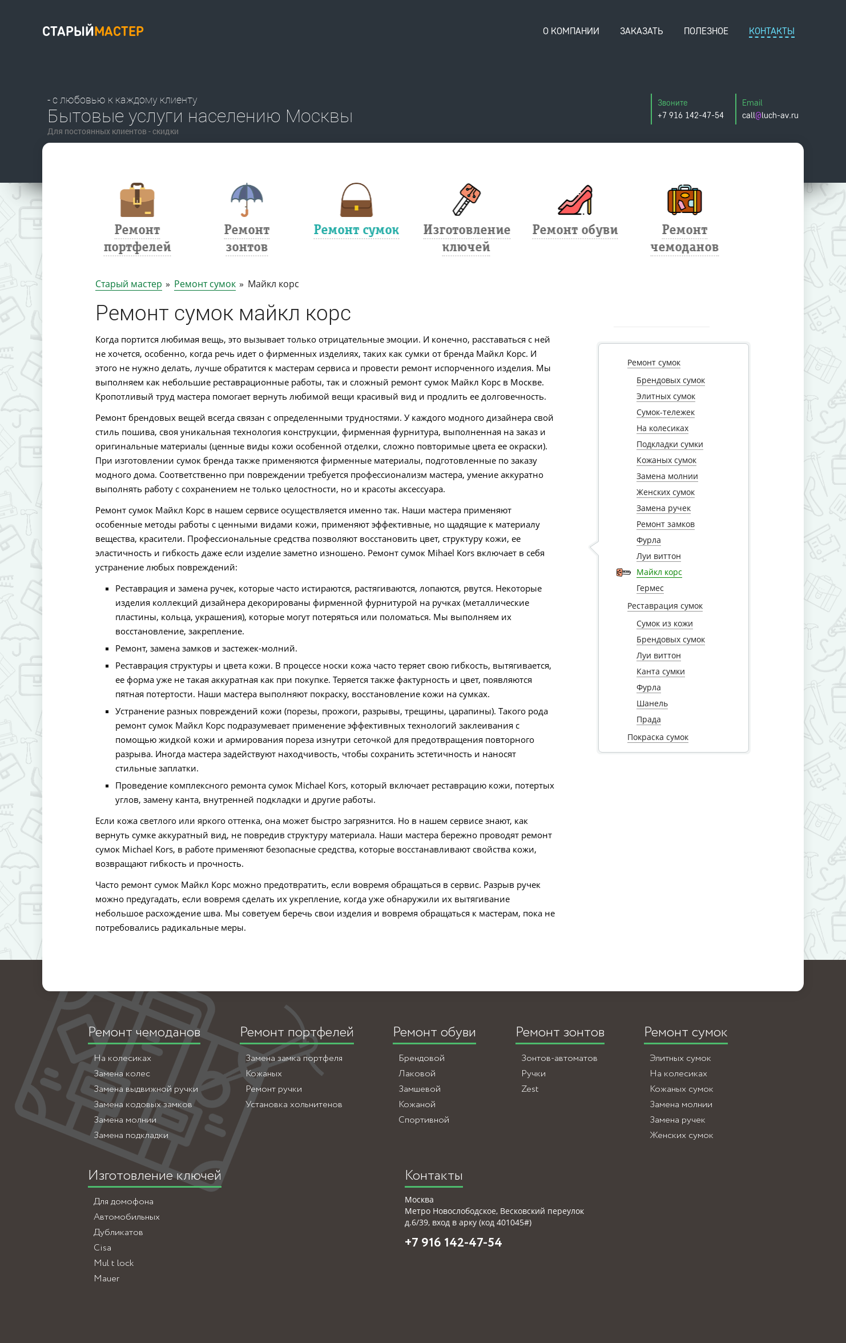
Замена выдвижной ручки (146, 1089)
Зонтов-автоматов (559, 1058)
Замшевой (419, 1089)
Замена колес (122, 1073)
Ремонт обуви (434, 1033)
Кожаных (263, 1073)
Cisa (102, 1247)
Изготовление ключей (154, 1176)
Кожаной (417, 1104)
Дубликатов (118, 1232)
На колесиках (122, 1058)
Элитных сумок (680, 1058)
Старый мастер (128, 284)
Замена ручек (678, 1120)
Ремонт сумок (205, 284)
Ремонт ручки (273, 1089)
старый (93, 31)
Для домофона (124, 1201)
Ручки (533, 1073)
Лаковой (417, 1073)
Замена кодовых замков (143, 1104)
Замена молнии (125, 1120)
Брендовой (421, 1058)
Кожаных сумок (682, 1089)
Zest (530, 1089)
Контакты (434, 1176)
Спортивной (423, 1120)
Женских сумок (682, 1135)
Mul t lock (114, 1263)
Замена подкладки (131, 1135)
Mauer (106, 1278)
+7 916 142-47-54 (453, 1243)
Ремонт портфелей (297, 1033)
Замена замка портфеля (294, 1058)
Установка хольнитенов (294, 1104)
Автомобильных (127, 1217)
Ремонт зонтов (560, 1033)
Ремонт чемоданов (144, 1033)
